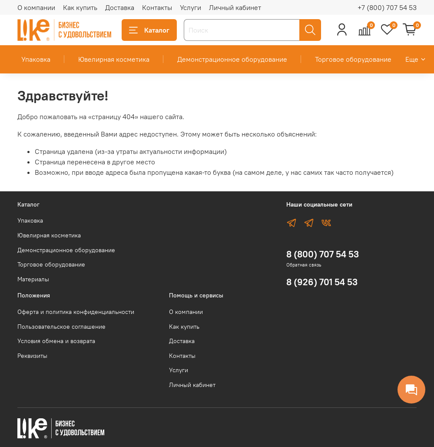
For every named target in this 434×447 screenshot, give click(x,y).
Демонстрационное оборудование (232, 59)
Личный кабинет (235, 7)
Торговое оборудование (353, 59)
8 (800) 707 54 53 (322, 254)
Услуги (190, 7)
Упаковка (35, 59)
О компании (36, 7)
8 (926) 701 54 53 (322, 282)
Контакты (157, 7)
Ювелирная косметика (113, 59)
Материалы (33, 279)
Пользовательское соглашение (61, 326)
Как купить (80, 7)
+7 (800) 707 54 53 (387, 7)
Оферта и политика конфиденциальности (75, 312)
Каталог (149, 30)
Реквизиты (32, 356)
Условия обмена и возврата (56, 341)
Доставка (119, 7)
